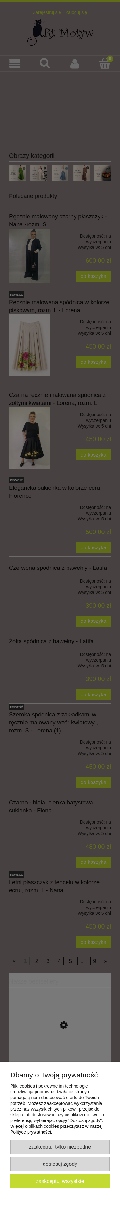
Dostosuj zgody (60, 1164)
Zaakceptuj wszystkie (60, 1181)
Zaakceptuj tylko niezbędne (60, 1146)
